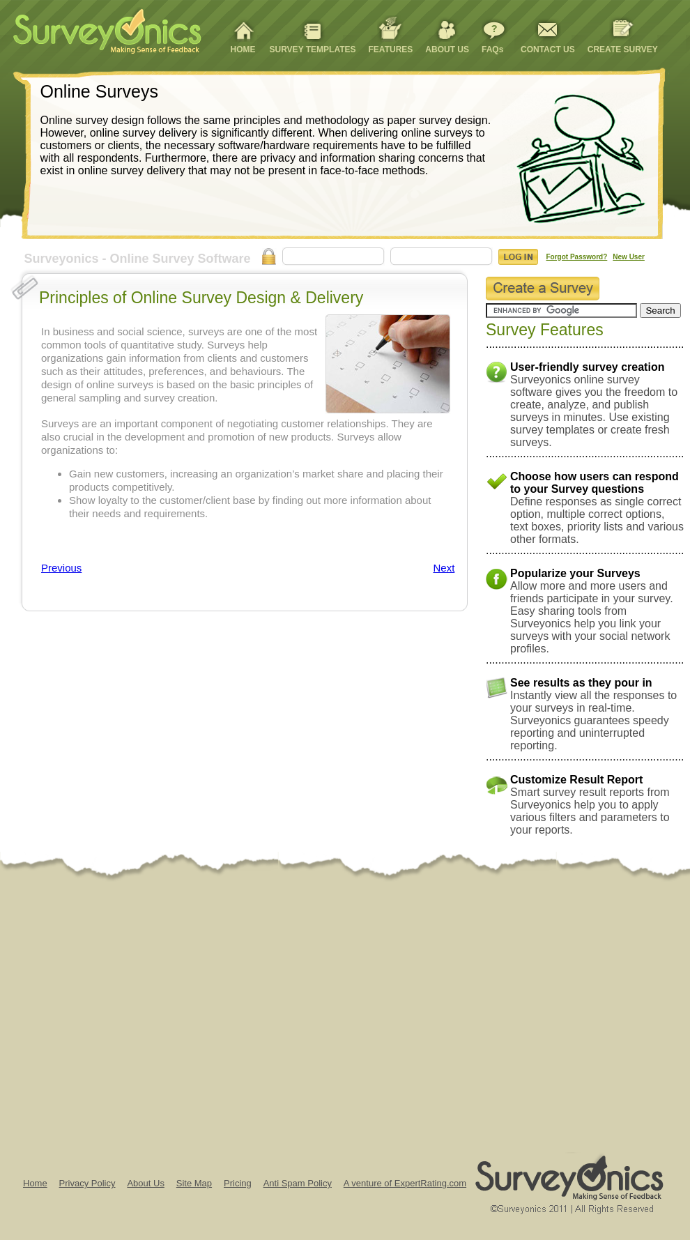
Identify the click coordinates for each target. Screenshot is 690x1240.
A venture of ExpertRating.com (405, 1183)
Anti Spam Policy (297, 1183)
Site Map (194, 1183)
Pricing (238, 1183)
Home (35, 1183)
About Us (145, 1183)
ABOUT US (447, 49)
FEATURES (391, 49)
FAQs (492, 49)
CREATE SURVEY (623, 49)
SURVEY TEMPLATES (313, 49)
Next (443, 568)
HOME (243, 49)
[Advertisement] (130, 1014)
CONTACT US (548, 49)
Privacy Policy (87, 1183)
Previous (61, 568)
